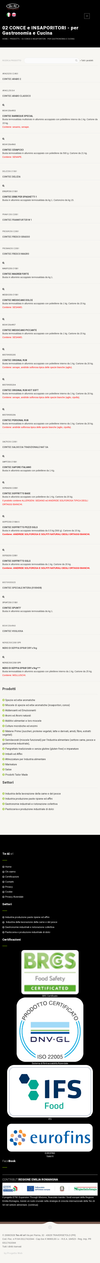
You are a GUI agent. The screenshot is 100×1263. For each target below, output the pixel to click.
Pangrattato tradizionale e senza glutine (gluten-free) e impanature (42, 748)
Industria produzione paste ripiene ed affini (29, 798)
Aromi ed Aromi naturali (18, 715)
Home (5, 39)
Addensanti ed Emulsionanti (20, 710)
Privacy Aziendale (14, 896)
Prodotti (14, 39)
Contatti (9, 881)
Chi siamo (10, 871)
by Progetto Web (13, 1253)
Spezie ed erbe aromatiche (20, 700)
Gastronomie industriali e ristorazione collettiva (31, 803)
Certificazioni (12, 876)
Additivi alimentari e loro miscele (23, 720)
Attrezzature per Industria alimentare (25, 759)
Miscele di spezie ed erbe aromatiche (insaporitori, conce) (37, 705)
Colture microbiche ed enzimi (21, 726)
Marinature (11, 764)
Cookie (8, 891)
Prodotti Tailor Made (16, 774)
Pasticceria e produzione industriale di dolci (29, 809)
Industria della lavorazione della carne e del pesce (33, 793)
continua (33, 1205)
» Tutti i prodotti (86, 60)
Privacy (9, 886)
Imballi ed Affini (13, 753)
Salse (8, 769)
